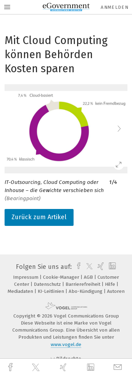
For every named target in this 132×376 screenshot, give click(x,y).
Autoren (116, 291)
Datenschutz (48, 284)
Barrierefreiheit (83, 284)
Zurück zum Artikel (39, 217)
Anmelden (114, 7)
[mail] (119, 367)
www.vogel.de (66, 344)
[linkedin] (91, 367)
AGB (89, 277)
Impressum (26, 277)
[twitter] (36, 367)
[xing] (64, 367)
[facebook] (11, 367)
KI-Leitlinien (51, 291)
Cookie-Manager (62, 277)
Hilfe (111, 284)
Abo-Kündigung (86, 291)
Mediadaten (21, 291)
